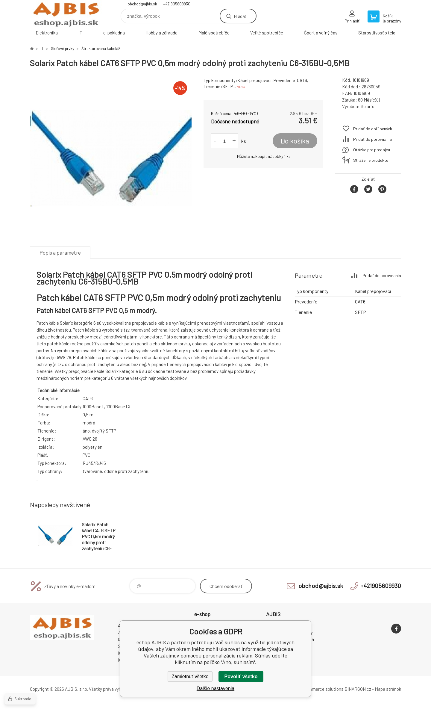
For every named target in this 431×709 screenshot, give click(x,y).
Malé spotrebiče (214, 32)
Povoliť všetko (241, 676)
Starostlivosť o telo (376, 32)
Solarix (367, 106)
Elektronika (47, 32)
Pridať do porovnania (372, 139)
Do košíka (295, 141)
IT (80, 32)
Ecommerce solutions (322, 689)
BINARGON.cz (358, 689)
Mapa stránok (388, 689)
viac (241, 86)
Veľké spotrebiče (266, 32)
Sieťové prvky (62, 48)
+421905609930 (176, 3)
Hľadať (240, 16)
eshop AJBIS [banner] (66, 14)
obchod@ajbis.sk (142, 3)
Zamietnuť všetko (190, 676)
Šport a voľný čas (321, 32)
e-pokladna (114, 32)
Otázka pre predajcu (371, 149)
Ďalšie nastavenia (215, 688)
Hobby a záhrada (161, 32)
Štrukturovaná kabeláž (100, 48)
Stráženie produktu (370, 160)
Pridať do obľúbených (372, 128)
